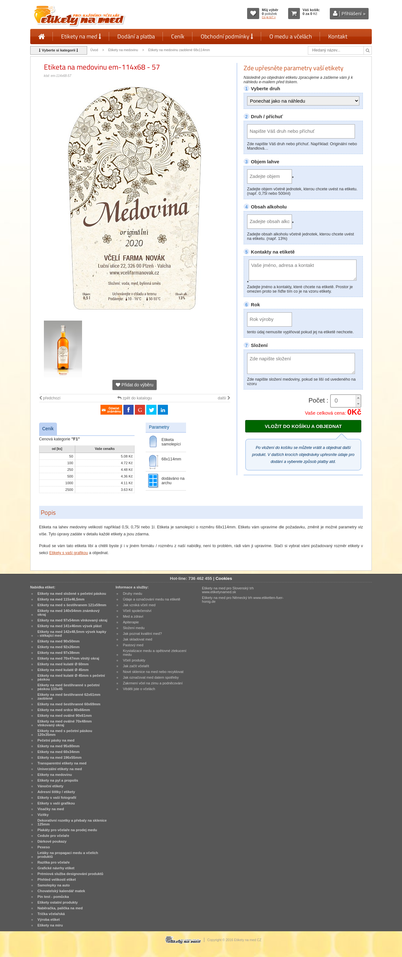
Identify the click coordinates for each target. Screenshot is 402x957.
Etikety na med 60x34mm (59, 752)
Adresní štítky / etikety (56, 792)
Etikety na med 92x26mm (59, 647)
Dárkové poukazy (52, 841)
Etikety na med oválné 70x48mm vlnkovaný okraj (65, 723)
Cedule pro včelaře (53, 836)
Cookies (224, 578)
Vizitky (43, 815)
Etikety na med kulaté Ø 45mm (63, 670)
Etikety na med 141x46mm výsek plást (70, 626)
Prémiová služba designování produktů (70, 874)
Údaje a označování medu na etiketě (151, 599)
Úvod (94, 50)
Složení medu (133, 628)
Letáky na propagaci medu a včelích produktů (68, 855)
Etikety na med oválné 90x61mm (65, 715)
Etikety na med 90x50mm (59, 641)
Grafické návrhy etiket (56, 868)
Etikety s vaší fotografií (57, 797)
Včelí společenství (137, 611)
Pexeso (44, 847)
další (224, 398)
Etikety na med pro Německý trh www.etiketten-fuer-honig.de (243, 599)
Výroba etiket (49, 919)
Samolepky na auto (54, 885)
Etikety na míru (50, 925)
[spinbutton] (345, 401)
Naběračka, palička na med (60, 908)
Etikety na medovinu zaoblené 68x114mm (179, 50)
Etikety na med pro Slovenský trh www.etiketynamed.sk (228, 590)
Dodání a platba (136, 36)
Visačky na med (51, 809)
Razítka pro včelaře (54, 862)
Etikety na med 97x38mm (59, 653)
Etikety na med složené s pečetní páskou (72, 593)
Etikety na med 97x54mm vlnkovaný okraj (72, 620)
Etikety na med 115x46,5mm (61, 599)
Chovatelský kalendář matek (61, 891)
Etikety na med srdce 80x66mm (64, 710)
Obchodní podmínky (227, 36)
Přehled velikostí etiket (57, 879)
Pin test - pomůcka (53, 897)
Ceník (177, 36)
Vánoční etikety (51, 786)
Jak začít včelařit (136, 666)
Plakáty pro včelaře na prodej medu (67, 830)
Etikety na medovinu (123, 50)
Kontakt (337, 36)
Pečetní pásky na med (56, 740)
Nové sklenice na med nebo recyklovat (153, 672)
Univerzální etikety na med (60, 769)
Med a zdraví (133, 616)
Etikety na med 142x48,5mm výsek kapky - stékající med (72, 633)
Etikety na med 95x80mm (59, 746)
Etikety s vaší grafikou (68, 553)
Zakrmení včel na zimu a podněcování (153, 683)
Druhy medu (132, 593)
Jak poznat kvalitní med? (142, 633)
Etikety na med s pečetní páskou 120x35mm (65, 732)
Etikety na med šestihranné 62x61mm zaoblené (69, 696)
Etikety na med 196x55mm (60, 757)
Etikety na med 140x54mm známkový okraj (69, 612)
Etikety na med (81, 36)
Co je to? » (269, 17)
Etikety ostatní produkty (58, 902)
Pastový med (133, 645)
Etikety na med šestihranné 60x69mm (69, 704)
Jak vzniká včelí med (139, 605)
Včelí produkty (134, 660)
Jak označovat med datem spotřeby (151, 677)
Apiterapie (131, 622)
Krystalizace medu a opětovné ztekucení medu (154, 652)
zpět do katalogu (134, 398)
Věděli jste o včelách (139, 689)
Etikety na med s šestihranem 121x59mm (72, 605)
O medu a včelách (290, 36)
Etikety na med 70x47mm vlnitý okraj (68, 658)
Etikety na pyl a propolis (58, 780)
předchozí (49, 398)
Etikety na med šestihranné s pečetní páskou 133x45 (69, 687)
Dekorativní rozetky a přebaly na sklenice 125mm (72, 822)
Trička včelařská (51, 914)
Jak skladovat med (137, 639)
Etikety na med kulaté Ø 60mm (63, 664)
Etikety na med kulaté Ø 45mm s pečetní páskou (71, 677)
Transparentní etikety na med (62, 763)
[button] (358, 398)
